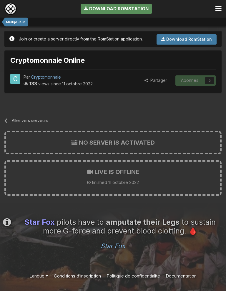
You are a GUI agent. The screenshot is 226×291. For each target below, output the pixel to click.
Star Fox (113, 246)
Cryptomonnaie (46, 77)
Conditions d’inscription (77, 276)
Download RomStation (116, 8)
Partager (155, 80)
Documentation (181, 276)
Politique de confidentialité (133, 276)
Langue (38, 276)
